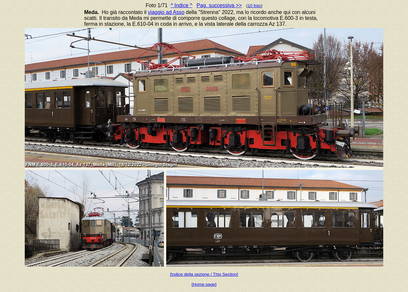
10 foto (254, 5)
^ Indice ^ (181, 5)
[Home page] (204, 284)
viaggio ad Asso (166, 12)
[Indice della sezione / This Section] (204, 274)
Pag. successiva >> (219, 5)
